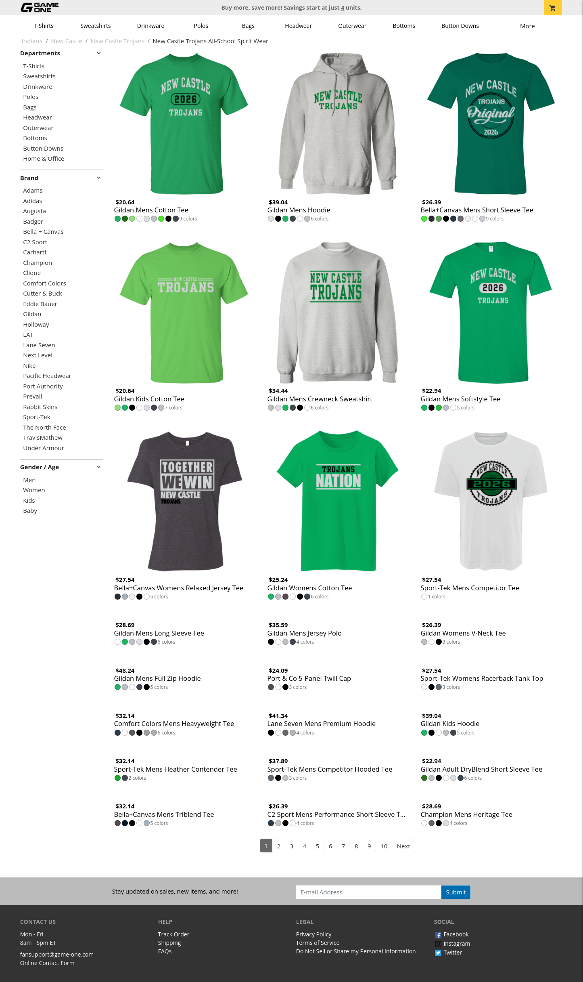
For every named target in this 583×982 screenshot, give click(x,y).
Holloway (36, 324)
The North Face (44, 427)
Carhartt (34, 252)
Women (34, 490)
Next (403, 846)
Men (29, 479)
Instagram (452, 943)
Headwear (298, 25)
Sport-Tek (36, 416)
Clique (32, 272)
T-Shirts (44, 25)
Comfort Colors (44, 283)
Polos (201, 25)
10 (383, 846)
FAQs (165, 951)
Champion (37, 262)
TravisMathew (43, 437)
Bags (248, 25)
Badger (33, 221)
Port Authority (43, 386)
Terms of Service (318, 942)
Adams (32, 190)
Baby (30, 510)
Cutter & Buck (42, 293)
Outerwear (352, 25)
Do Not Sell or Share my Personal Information (356, 951)
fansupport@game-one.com (57, 954)
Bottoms (404, 25)
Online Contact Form (47, 963)
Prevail (32, 396)
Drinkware (151, 25)
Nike (29, 365)
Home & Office (43, 158)
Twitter (448, 952)
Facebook (451, 934)
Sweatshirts (95, 25)
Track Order (174, 934)
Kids (29, 500)
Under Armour (43, 448)
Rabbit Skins (40, 406)
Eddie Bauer (40, 303)
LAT (28, 334)
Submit (456, 892)
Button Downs (460, 25)
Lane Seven (39, 345)
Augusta (34, 211)
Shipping (169, 942)
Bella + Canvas (43, 231)
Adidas (32, 200)
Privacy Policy (313, 934)
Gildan (32, 314)
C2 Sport (35, 242)
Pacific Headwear (47, 375)
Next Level (37, 355)
